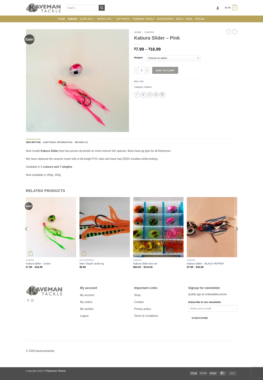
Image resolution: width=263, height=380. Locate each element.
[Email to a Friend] (150, 95)
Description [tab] (33, 142)
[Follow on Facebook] (28, 300)
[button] (218, 8)
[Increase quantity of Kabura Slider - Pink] (147, 70)
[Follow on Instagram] (32, 300)
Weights (138, 57)
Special (200, 18)
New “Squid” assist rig (91, 263)
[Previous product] (234, 31)
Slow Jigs (87, 19)
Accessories (165, 18)
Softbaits (123, 18)
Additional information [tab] (57, 142)
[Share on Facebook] (137, 95)
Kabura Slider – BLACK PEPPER (205, 263)
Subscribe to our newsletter (204, 302)
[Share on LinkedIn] (162, 95)
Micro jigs (105, 19)
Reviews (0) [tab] (81, 142)
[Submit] (102, 8)
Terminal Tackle (143, 18)
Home (61, 18)
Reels (179, 18)
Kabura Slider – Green (38, 263)
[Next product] (228, 31)
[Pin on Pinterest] (156, 95)
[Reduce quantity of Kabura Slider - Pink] (136, 70)
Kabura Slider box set (145, 263)
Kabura (72, 18)
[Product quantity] (141, 70)
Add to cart (165, 70)
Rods (189, 18)
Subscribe (200, 317)
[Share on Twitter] (143, 95)
